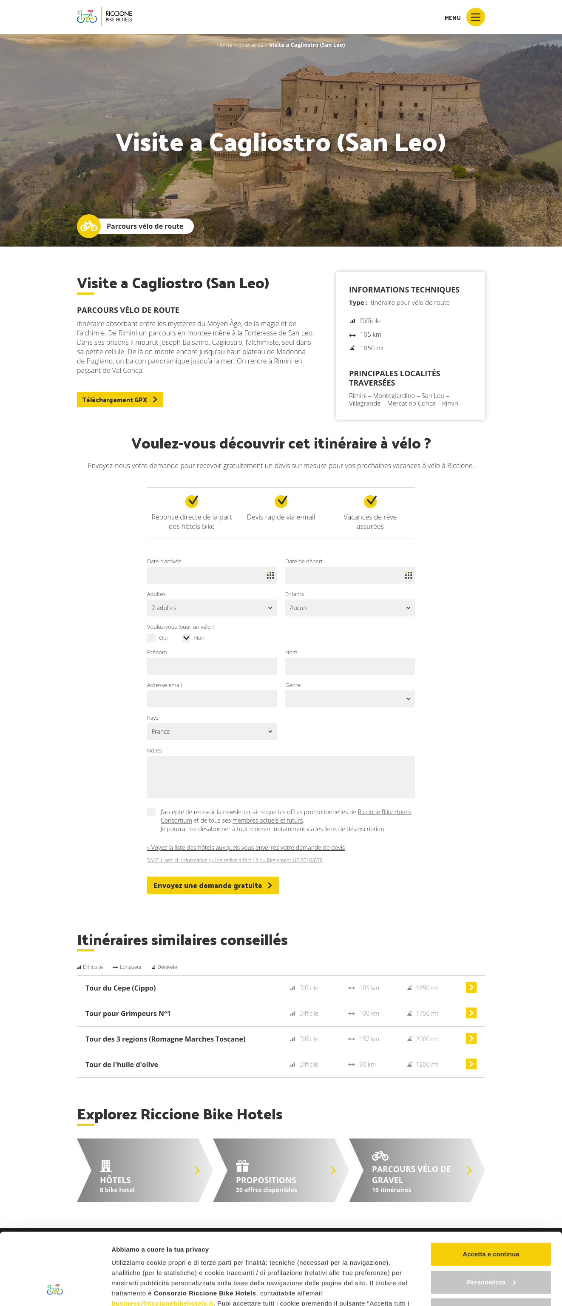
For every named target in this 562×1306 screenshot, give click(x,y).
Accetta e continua (491, 1186)
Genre (293, 685)
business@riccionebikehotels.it (162, 1236)
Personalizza (491, 1214)
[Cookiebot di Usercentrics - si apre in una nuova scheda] (55, 1289)
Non (199, 638)
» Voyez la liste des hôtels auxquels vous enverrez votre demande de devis (246, 847)
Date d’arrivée (164, 561)
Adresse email (164, 685)
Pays (153, 717)
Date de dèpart (304, 561)
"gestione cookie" (233, 1266)
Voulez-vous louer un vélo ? (181, 626)
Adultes (156, 594)
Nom (291, 652)
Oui (163, 638)
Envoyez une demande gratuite (212, 885)
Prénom (157, 652)
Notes (154, 750)
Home (224, 44)
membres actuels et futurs (268, 820)
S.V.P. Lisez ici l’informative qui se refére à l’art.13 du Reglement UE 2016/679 (235, 860)
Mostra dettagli (134, 1289)
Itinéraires (250, 44)
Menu (465, 17)
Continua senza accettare (491, 1242)
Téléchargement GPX (120, 399)
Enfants (294, 594)
